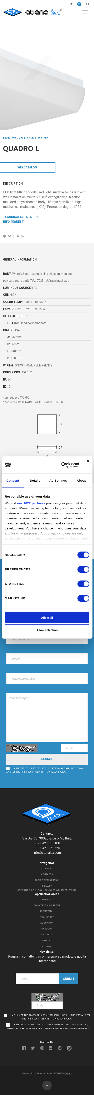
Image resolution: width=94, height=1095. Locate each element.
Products (9, 138)
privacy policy (56, 772)
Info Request (13, 221)
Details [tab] (35, 480)
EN (79, 4)
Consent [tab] (12, 480)
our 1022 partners (31, 503)
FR (87, 4)
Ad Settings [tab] (58, 480)
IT (71, 4)
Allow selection (47, 630)
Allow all (47, 618)
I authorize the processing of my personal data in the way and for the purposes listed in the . (44, 770)
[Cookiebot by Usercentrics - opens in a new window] (61, 465)
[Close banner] (87, 464)
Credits (68, 1073)
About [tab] (81, 480)
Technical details (20, 217)
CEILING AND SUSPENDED (33, 138)
